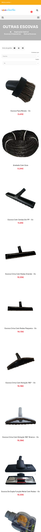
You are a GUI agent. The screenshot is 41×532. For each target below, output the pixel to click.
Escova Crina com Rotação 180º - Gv (21, 383)
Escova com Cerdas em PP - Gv (20, 220)
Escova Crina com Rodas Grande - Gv (20, 274)
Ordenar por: (35, 52)
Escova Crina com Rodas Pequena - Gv (21, 328)
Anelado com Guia (20, 165)
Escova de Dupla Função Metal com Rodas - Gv (20, 491)
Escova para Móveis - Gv (21, 111)
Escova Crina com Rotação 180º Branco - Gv (20, 437)
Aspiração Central (21, 32)
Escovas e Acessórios (12, 34)
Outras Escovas (30, 34)
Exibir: (37, 59)
